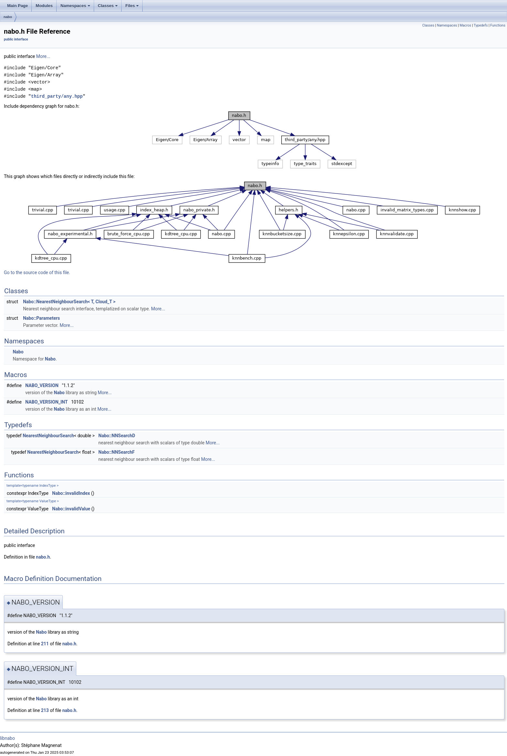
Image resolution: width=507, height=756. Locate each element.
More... (43, 56)
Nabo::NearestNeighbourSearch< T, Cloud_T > (69, 301)
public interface (16, 39)
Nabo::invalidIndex (71, 493)
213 (45, 710)
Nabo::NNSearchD (116, 435)
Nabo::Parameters (41, 318)
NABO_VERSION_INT (46, 402)
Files (132, 5)
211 (45, 643)
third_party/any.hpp (57, 96)
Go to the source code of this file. (37, 272)
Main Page (17, 5)
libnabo (7, 738)
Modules (44, 5)
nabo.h (43, 557)
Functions (497, 25)
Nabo (18, 351)
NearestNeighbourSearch (48, 435)
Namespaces (75, 5)
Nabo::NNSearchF (116, 452)
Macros (465, 25)
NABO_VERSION (41, 385)
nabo (8, 17)
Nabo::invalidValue (71, 508)
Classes (108, 5)
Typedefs (481, 25)
